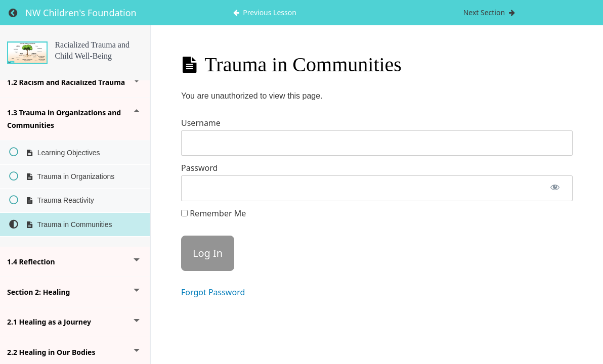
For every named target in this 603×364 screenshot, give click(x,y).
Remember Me (213, 213)
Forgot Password (213, 292)
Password (199, 167)
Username (201, 122)
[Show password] (555, 188)
